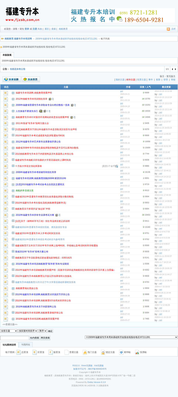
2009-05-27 (125, 320)
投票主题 (141, 79)
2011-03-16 (125, 100)
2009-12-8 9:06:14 (162, 250)
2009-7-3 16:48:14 (162, 311)
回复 (142, 87)
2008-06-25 (125, 174)
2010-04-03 (125, 192)
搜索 (53, 29)
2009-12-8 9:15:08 (162, 238)
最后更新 (166, 87)
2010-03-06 (125, 155)
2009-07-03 (125, 314)
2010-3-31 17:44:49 (163, 195)
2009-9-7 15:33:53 (162, 287)
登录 (27, 29)
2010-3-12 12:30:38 (163, 183)
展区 (47, 29)
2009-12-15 (125, 222)
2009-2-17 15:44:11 (163, 171)
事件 (150, 79)
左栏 (173, 29)
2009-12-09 (125, 216)
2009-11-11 (125, 259)
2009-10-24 (125, 277)
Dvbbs (90, 382)
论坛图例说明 (9, 344)
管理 (165, 79)
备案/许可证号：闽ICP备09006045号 (90, 369)
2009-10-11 (125, 284)
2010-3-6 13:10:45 (162, 152)
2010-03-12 (125, 186)
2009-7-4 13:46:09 (162, 305)
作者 (128, 87)
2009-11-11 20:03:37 (163, 256)
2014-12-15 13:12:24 (163, 97)
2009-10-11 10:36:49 (163, 281)
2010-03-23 (125, 137)
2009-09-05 (125, 290)
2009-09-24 (125, 167)
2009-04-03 (125, 180)
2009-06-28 (125, 308)
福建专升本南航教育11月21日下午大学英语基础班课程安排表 (45, 282)
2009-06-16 (125, 143)
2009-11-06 (125, 265)
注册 (35, 29)
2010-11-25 (125, 131)
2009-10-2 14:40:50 (163, 158)
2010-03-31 (125, 198)
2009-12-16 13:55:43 (163, 207)
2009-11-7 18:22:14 (163, 262)
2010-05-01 (125, 119)
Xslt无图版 (99, 365)
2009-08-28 (125, 296)
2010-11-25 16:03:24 (163, 128)
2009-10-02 (125, 161)
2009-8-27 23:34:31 (163, 299)
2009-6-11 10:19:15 (163, 317)
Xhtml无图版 (87, 365)
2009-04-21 (125, 94)
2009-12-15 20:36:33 (163, 213)
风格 (40, 29)
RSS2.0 (76, 365)
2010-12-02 (125, 125)
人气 (148, 87)
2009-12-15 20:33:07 (163, 219)
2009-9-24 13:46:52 (163, 165)
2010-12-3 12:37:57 (163, 122)
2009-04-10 (125, 149)
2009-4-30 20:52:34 (163, 146)
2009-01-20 (125, 112)
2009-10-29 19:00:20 (163, 268)
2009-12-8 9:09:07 (162, 244)
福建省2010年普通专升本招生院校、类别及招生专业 (41, 227)
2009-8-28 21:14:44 (163, 293)
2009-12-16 (125, 210)
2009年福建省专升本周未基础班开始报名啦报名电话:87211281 (66, 38)
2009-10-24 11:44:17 (163, 274)
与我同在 (25, 344)
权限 (158, 79)
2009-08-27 (125, 302)
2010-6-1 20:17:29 (162, 140)
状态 (6, 87)
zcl (121, 91)
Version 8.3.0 (100, 382)
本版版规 (7, 55)
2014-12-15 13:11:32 (163, 116)
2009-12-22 (125, 204)
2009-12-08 (125, 229)
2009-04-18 (125, 106)
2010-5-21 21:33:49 (163, 189)
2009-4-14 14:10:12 (163, 177)
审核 (173, 79)
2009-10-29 (125, 271)
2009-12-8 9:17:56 (162, 232)
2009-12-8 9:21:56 (162, 226)
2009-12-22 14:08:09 (163, 201)
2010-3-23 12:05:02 (163, 134)
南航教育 (63, 29)
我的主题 (120, 79)
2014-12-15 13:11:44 (163, 110)
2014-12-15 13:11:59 (163, 103)
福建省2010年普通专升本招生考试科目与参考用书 (40, 239)
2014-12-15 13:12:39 (163, 91)
